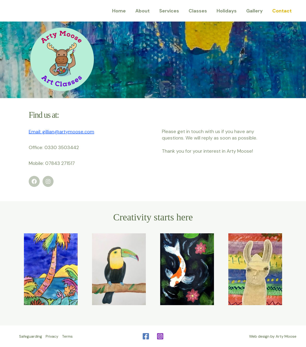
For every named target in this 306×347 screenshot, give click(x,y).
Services (169, 11)
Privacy (52, 336)
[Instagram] (160, 336)
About (142, 11)
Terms (67, 336)
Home (119, 11)
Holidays (227, 11)
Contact (282, 11)
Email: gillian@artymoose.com (61, 132)
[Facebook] (145, 336)
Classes (198, 11)
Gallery (254, 11)
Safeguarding (30, 336)
